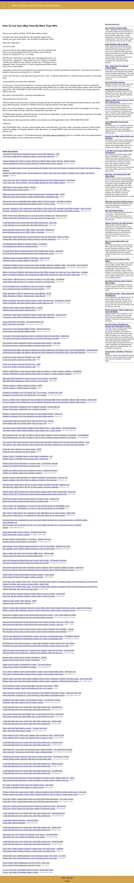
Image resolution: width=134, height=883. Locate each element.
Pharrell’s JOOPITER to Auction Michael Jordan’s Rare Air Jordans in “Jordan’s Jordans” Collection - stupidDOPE (42, 371)
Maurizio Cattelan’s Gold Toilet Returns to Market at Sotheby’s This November (30, 480)
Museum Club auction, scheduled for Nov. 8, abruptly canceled (24, 409)
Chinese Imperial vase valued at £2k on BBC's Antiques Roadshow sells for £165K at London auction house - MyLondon (44, 792)
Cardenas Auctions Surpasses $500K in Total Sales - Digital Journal (26, 258)
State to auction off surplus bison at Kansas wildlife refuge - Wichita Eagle (28, 553)
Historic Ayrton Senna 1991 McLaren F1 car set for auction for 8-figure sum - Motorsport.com (35, 215)
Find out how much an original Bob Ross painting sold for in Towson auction (29, 204)
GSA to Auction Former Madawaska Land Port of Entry (22, 865)
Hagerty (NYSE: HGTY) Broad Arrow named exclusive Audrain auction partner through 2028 (35, 494)
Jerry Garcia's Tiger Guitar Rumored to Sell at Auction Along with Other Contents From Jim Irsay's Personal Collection (44, 445)
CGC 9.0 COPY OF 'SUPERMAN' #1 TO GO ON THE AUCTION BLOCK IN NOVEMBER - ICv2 (36, 506)
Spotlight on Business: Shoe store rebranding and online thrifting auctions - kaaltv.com (32, 414)
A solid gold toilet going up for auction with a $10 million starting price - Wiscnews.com (32, 707)
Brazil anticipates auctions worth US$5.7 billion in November (23, 232)
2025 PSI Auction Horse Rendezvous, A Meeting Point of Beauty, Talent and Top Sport (32, 653)
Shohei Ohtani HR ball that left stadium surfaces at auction (23, 577)
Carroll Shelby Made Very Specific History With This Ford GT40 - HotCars (28, 421)
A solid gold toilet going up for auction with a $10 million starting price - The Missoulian (32, 771)
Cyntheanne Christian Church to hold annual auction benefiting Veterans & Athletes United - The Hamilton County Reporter (45, 265)
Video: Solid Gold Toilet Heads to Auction (17, 731)
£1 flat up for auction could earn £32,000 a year (19, 360)
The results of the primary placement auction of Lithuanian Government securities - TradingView (36, 336)
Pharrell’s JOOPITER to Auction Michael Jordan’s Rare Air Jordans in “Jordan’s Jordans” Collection (37, 374)
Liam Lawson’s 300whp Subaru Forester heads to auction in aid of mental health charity (33, 674)
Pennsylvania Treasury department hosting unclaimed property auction (27, 345)
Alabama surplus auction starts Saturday (17, 603)
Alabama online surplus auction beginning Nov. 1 (20, 310)
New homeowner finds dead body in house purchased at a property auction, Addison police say (36, 780)
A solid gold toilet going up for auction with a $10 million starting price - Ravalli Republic (33, 841)
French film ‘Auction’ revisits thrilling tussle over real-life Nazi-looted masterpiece (30, 801)
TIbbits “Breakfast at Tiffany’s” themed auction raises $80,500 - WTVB (27, 293)
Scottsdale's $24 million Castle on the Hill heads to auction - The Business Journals (31, 700)
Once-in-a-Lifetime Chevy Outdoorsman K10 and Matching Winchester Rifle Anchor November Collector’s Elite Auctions (44, 402)
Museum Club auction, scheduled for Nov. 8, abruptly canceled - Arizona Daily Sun (31, 407)
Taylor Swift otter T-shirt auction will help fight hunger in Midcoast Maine (27, 752)
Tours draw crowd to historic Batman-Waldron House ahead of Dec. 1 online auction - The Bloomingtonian (39, 428)
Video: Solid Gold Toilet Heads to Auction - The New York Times (25, 728)
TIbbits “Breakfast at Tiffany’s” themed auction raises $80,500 (24, 296)
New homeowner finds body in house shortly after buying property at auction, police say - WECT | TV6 (38, 622)
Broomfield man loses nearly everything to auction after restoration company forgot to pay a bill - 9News (39, 643)
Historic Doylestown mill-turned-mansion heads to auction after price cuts (28, 303)
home (63, 878)
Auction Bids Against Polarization (14, 823)
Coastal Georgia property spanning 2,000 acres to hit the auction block (27, 759)
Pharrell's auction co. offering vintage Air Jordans (20, 388)
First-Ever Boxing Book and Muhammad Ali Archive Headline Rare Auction (28, 253)
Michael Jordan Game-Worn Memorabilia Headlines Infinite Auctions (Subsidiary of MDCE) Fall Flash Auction (41, 681)
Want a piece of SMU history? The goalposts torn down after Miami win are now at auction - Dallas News (39, 513)
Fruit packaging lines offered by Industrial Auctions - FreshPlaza (25, 244)
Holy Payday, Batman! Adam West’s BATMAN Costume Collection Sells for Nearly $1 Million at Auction (38, 570)
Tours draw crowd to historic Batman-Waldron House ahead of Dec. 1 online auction (32, 430)
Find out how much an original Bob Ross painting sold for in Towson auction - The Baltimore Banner (37, 201)
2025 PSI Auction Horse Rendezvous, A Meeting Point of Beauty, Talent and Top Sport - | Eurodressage (38, 650)
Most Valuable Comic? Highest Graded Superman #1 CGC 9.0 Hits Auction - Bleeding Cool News (36, 546)
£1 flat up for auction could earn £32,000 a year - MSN (21, 357)
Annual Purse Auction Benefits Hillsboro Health (19, 331)
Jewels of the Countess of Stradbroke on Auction (20, 667)
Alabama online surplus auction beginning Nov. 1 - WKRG (23, 308)
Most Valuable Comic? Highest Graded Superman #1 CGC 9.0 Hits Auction (29, 549)
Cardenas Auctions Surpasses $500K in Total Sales (20, 260)
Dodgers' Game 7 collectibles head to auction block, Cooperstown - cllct (27, 456)
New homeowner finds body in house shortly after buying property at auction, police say (33, 624)
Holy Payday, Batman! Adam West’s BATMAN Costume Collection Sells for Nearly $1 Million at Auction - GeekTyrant (43, 567)
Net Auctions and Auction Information (36, 5)
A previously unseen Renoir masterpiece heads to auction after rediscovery (29, 156)
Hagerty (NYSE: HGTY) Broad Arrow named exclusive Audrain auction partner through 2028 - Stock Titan (39, 492)
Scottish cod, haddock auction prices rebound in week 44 (22, 473)
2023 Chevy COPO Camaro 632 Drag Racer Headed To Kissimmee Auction (29, 809)
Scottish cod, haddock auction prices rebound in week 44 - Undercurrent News (30, 470)
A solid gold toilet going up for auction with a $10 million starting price (27, 709)
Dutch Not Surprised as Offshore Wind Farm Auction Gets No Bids (26, 563)
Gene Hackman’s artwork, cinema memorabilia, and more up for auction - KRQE (30, 686)
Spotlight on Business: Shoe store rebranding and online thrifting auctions (28, 416)
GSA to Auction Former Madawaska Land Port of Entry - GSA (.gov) (26, 863)
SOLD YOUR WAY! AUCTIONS (14, 324)
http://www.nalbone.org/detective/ (54, 135)
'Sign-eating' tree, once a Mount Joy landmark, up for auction (24, 837)
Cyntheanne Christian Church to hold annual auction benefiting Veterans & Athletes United (34, 268)
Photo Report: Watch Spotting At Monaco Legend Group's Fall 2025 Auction (29, 851)
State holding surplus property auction (16, 190)
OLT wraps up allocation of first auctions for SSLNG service (23, 787)
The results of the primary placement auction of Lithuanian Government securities (31, 338)
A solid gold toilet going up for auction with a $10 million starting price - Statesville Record (34, 813)
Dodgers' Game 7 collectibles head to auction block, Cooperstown (25, 459)
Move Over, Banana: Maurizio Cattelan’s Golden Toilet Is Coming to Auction (29, 596)
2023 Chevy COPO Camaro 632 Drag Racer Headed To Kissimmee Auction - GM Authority (34, 806)
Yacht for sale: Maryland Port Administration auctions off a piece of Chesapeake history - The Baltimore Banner (41, 636)
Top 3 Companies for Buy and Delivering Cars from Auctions (23, 289)
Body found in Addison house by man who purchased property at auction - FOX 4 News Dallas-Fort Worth (39, 615)
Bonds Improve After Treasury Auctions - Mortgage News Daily (24, 532)
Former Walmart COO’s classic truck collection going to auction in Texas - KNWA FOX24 (33, 735)
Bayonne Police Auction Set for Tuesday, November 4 (21, 660)
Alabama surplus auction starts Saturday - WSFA (20, 601)
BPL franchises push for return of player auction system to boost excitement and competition (35, 632)
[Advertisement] (67, 16)
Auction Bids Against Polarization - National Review (20, 820)
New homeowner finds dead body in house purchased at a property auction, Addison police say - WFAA (39, 778)
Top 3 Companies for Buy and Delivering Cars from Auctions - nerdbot (27, 286)
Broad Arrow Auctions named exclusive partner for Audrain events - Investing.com (31, 499)
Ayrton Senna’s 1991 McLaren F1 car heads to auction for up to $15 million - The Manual (33, 279)
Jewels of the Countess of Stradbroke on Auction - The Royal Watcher (27, 664)
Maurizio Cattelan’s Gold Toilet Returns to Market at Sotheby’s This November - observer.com (35, 477)
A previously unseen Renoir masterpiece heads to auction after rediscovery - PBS (31, 154)
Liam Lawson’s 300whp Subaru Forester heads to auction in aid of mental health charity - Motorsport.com (39, 672)
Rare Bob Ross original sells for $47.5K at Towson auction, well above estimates (30, 487)
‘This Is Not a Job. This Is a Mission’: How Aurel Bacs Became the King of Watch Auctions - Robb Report (39, 180)
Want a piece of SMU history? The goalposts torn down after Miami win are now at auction (34, 515)
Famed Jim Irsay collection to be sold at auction (19, 452)
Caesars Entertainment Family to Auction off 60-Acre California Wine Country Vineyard (33, 163)
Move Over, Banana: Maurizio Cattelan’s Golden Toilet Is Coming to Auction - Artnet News (34, 594)
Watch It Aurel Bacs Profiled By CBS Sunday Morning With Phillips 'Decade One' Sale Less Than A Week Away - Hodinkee (45, 272)
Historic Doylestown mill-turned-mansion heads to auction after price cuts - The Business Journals (37, 300)
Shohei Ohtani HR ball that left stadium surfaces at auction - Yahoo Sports (28, 575)
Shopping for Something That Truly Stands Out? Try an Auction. (25, 395)
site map (69, 878)
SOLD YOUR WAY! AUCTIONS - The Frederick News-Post (23, 322)
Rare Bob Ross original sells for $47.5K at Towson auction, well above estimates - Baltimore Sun (36, 485)
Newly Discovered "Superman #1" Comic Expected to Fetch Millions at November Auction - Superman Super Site (42, 693)
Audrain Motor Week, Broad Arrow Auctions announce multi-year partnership (29, 239)
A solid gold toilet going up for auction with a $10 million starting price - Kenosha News (33, 742)
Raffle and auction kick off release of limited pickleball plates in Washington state (30, 197)
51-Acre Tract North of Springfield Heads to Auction (20, 872)
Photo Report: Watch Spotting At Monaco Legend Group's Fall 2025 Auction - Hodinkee (33, 849)
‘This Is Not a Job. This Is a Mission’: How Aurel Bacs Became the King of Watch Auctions (34, 183)
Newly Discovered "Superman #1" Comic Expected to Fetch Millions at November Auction (34, 695)
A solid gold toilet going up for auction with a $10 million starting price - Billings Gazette (33, 764)
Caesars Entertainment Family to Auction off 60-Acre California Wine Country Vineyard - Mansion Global (39, 161)
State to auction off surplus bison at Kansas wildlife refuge (23, 556)
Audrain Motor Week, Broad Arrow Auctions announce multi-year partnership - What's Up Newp (36, 237)
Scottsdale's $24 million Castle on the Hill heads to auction (23, 702)
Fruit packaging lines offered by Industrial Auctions (20, 246)
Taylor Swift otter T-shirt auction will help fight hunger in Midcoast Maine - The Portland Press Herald (37, 749)
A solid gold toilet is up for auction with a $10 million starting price (25, 225)
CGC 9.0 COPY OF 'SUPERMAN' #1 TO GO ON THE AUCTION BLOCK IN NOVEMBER (34, 508)
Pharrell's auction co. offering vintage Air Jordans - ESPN (22, 385)
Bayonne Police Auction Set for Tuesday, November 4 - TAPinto (25, 657)
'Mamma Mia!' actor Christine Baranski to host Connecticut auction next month (30, 858)
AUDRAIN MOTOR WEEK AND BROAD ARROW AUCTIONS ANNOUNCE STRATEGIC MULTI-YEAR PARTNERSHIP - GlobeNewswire (50, 350)
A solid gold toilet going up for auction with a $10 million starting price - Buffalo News (32, 827)
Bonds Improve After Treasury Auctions (16, 535)
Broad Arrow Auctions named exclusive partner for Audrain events (25, 501)
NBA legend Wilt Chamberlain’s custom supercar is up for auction (25, 381)
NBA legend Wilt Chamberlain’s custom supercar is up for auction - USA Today (30, 378)
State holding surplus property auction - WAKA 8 (19, 187)
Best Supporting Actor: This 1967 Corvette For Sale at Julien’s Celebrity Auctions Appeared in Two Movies (39, 437)
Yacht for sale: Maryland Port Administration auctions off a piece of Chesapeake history (33, 639)
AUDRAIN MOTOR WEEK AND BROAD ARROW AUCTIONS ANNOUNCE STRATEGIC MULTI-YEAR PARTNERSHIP (44, 353)
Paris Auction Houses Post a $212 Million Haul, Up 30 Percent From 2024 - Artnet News (33, 714)
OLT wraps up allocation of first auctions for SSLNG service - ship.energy (28, 785)
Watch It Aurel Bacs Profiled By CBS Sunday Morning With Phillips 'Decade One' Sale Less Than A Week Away (41, 275)
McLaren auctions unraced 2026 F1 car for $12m (20, 542)
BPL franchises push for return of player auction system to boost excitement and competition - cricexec (38, 629)
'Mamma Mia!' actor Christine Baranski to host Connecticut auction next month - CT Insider (34, 856)
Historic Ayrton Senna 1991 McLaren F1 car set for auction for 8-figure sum (29, 218)
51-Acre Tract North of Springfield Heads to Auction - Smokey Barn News (28, 870)
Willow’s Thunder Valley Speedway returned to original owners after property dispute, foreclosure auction (39, 610)
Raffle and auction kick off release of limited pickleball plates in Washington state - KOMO (34, 194)
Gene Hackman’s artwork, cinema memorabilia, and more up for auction (28, 688)
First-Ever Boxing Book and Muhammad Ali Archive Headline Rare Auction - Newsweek (33, 251)
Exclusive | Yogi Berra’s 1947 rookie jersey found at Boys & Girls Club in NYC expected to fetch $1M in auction (41, 211)
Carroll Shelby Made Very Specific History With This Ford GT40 (25, 423)
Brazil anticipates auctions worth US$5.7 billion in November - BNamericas (28, 230)
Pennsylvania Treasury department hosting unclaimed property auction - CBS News (32, 343)
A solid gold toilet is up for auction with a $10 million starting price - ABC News (30, 223)
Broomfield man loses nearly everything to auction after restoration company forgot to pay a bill (35, 646)
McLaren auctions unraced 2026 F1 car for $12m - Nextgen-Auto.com (27, 539)
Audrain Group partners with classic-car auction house (21, 466)
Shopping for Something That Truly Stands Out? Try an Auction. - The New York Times (33, 393)
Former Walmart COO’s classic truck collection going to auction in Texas (28, 738)
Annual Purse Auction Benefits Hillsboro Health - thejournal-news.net (26, 329)
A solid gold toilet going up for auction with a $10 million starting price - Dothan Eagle (32, 721)
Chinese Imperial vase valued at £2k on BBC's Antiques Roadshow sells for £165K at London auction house (40, 794)
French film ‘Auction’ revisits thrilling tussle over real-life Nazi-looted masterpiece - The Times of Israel (38, 799)
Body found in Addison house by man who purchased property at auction (28, 617)
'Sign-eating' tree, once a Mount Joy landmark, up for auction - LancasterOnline (30, 834)
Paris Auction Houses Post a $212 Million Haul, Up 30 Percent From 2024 (28, 717)
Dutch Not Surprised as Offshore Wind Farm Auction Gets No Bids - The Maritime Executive (34, 560)
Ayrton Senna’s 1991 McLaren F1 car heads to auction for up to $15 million (29, 282)
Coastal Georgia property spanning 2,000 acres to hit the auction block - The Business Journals (36, 757)
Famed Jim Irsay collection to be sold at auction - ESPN (22, 449)
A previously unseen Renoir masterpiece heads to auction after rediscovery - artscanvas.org (34, 315)
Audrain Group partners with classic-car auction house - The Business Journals (30, 463)
